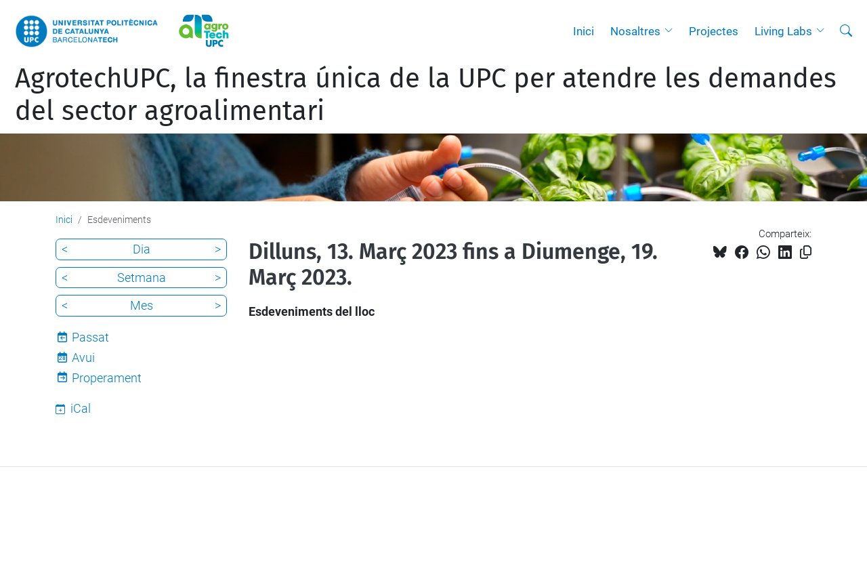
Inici (583, 31)
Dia (141, 249)
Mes (141, 305)
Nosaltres (635, 31)
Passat (90, 337)
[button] (671, 31)
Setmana (141, 277)
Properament (107, 378)
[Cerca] (846, 31)
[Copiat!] (805, 252)
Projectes (713, 31)
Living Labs (783, 31)
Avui (83, 357)
